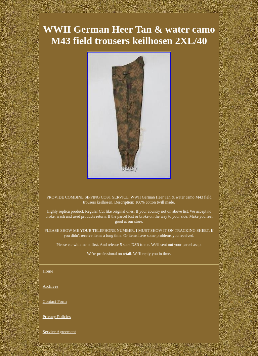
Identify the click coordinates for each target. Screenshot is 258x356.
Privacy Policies (57, 316)
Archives (50, 286)
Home (48, 271)
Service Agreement (59, 331)
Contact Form (55, 301)
